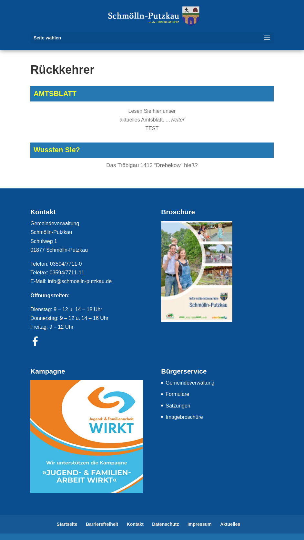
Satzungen (178, 405)
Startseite (67, 524)
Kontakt (135, 524)
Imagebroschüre (184, 417)
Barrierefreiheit (102, 524)
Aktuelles (230, 524)
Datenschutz (165, 524)
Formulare (177, 394)
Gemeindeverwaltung (190, 383)
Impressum (199, 524)
